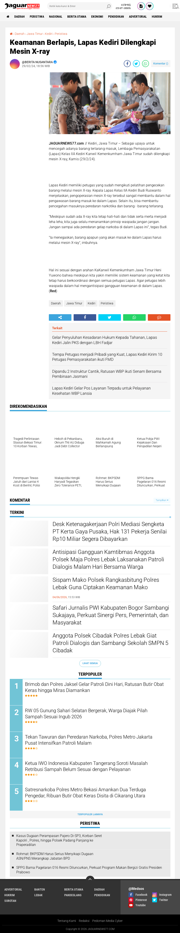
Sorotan (10, 901)
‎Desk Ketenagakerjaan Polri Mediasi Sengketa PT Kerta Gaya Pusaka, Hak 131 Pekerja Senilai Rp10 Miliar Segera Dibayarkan (110, 531)
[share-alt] (60, 317)
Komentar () (160, 63)
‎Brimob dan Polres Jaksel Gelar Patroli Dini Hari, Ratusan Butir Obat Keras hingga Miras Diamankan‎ (94, 687)
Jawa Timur (74, 303)
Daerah (19, 16)
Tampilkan (162, 500)
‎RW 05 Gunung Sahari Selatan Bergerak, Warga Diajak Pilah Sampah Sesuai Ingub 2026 (86, 714)
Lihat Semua (90, 663)
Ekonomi (97, 16)
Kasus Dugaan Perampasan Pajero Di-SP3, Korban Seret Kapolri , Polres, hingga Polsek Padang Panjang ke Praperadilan (59, 840)
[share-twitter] (136, 63)
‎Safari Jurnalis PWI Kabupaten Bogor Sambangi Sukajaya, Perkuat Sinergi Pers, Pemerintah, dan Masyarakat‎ (111, 615)
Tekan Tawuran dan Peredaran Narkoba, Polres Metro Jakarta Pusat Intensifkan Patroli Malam (88, 740)
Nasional (55, 16)
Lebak (38, 895)
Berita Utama (76, 16)
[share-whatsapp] (145, 63)
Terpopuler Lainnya (90, 814)
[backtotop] (90, 880)
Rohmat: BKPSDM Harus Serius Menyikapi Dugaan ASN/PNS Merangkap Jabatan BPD (54, 856)
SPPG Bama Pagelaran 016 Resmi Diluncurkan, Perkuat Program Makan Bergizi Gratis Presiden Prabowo (89, 870)
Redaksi (84, 921)
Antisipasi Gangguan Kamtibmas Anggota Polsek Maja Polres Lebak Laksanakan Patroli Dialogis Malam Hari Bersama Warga (108, 559)
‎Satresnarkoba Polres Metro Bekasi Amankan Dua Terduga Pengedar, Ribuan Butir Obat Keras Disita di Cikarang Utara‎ (85, 793)
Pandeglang (72, 895)
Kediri (91, 303)
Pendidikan (116, 16)
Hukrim (157, 16)
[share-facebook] (127, 63)
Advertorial (138, 16)
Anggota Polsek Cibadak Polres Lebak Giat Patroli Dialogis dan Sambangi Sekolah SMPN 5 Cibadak (110, 643)
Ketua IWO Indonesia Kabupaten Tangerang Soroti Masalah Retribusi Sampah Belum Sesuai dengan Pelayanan (86, 766)
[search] (79, 6)
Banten (39, 889)
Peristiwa (37, 16)
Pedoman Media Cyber (107, 921)
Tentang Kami (66, 921)
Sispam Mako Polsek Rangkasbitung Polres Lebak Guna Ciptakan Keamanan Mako (106, 584)
